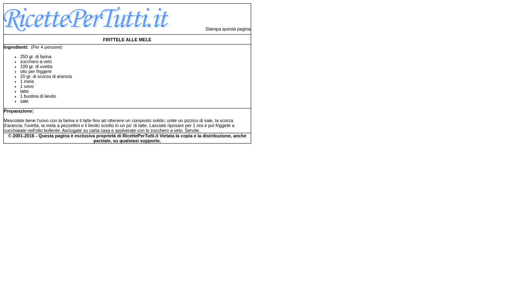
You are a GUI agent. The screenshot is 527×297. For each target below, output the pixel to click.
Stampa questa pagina (228, 28)
